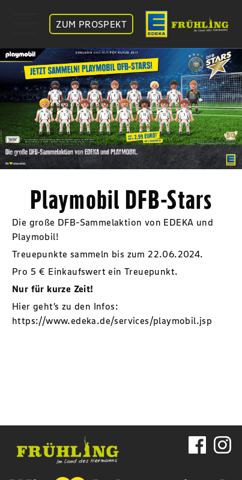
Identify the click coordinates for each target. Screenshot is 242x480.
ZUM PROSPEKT (91, 24)
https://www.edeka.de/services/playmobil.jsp (112, 320)
